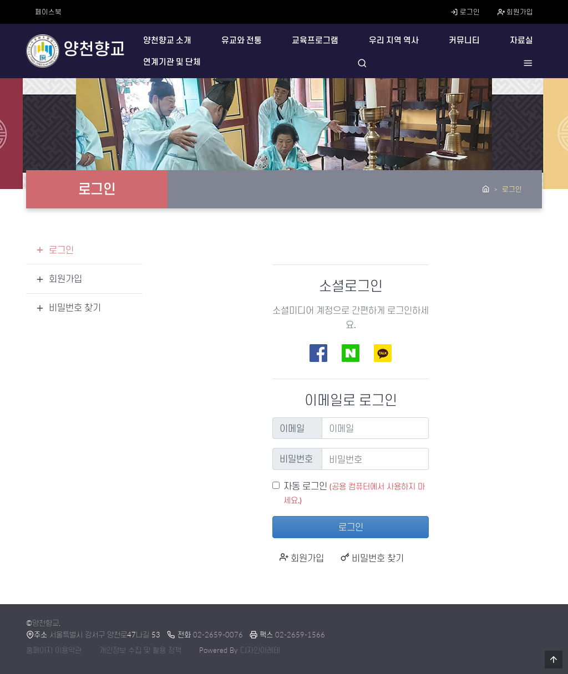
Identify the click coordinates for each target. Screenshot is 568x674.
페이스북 (48, 12)
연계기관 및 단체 (172, 62)
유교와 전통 (241, 40)
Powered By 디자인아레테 (239, 650)
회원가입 (515, 12)
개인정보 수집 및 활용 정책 (140, 650)
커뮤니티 (464, 40)
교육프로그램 (315, 40)
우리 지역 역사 (394, 40)
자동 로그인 (305, 486)
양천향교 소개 (167, 40)
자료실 (521, 40)
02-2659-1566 (300, 634)
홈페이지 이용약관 (54, 650)
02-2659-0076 (218, 634)
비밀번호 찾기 (372, 558)
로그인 (464, 12)
